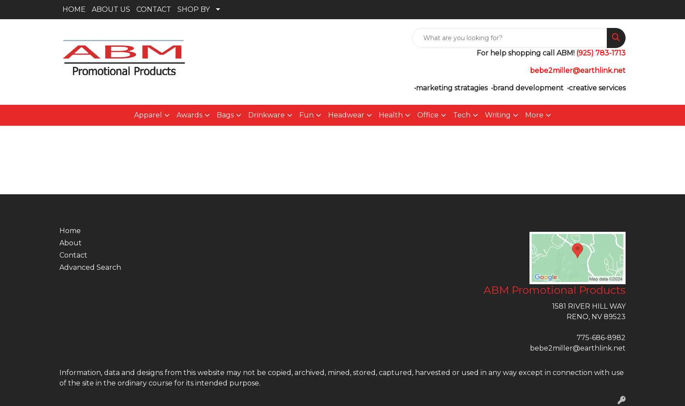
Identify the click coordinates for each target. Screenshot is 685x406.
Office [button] (428, 115)
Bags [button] (225, 115)
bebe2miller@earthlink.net (578, 348)
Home (70, 231)
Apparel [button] (148, 115)
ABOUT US (111, 9)
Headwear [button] (346, 115)
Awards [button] (189, 115)
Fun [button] (306, 115)
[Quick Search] (509, 38)
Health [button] (391, 115)
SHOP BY (193, 9)
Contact (73, 255)
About (70, 243)
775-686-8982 (601, 338)
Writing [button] (498, 115)
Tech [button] (462, 115)
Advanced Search (90, 267)
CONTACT (153, 9)
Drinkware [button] (266, 115)
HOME (74, 9)
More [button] (534, 115)
